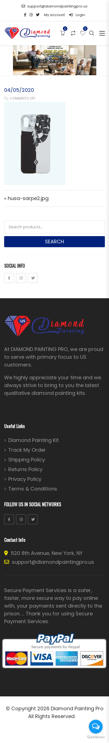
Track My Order (27, 450)
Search (54, 241)
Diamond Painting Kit (33, 440)
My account (54, 14)
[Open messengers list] (96, 727)
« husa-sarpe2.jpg (26, 198)
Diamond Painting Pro (77, 708)
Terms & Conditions (32, 489)
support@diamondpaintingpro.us (54, 6)
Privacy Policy (24, 479)
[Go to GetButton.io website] (96, 737)
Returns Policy (25, 469)
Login (77, 14)
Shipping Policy (26, 459)
